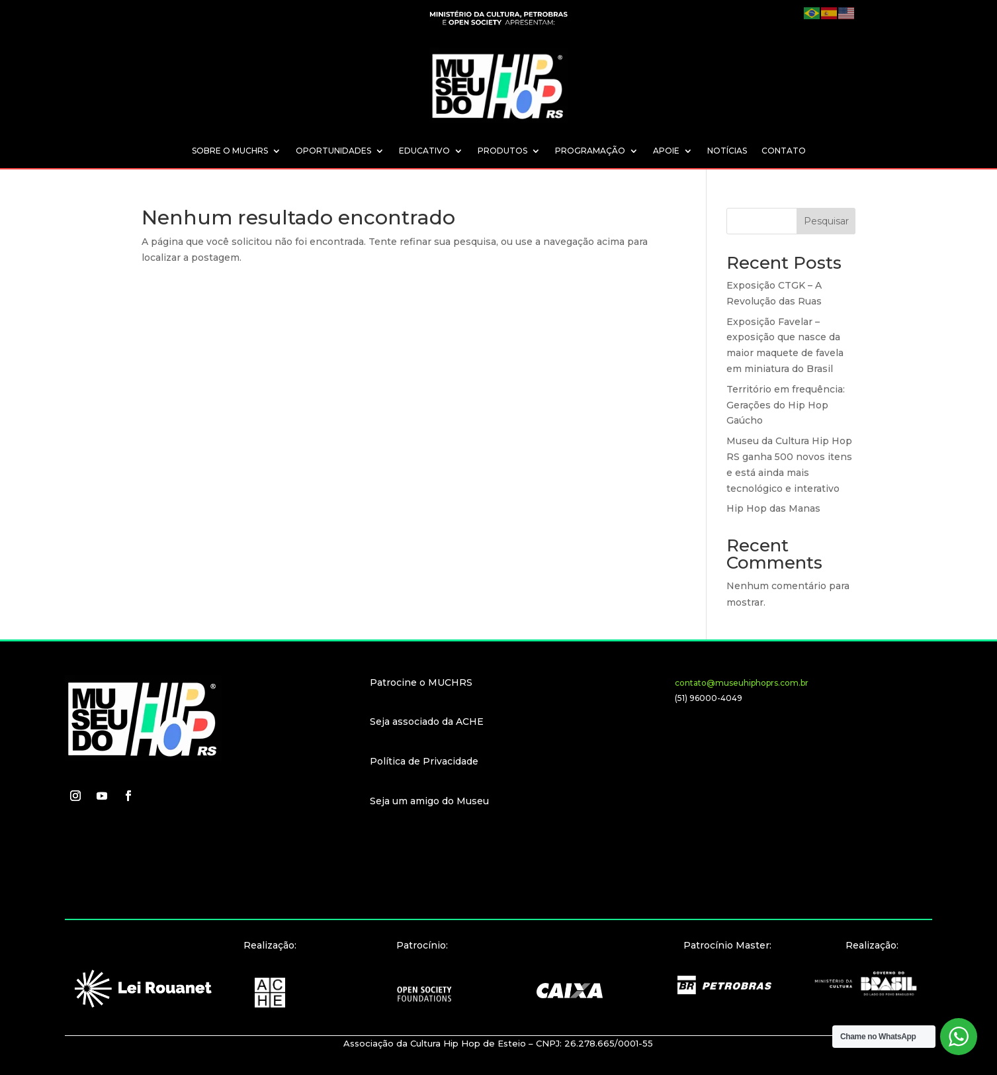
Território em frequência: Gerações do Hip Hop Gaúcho (785, 405)
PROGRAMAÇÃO (590, 151)
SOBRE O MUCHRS (230, 151)
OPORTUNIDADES (333, 151)
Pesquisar (826, 221)
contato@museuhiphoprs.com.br (741, 683)
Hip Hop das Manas (773, 508)
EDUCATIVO (424, 151)
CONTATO (783, 151)
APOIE (666, 151)
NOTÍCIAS (727, 151)
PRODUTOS (502, 151)
